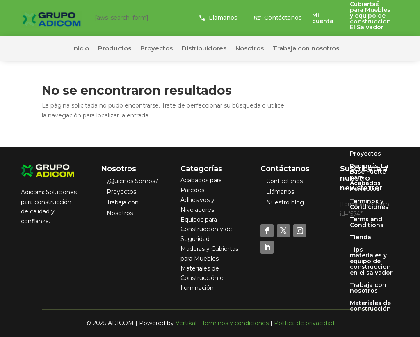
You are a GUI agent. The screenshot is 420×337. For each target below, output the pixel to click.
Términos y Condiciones (369, 204)
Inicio (80, 49)
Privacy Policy (371, 141)
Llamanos (223, 17)
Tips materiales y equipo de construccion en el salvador (371, 261)
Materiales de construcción (370, 306)
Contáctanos (283, 17)
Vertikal (186, 323)
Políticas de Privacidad (368, 126)
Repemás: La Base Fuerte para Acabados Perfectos (369, 178)
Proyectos (365, 154)
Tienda (360, 237)
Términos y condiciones (235, 323)
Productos (114, 49)
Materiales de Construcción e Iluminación (202, 278)
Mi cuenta (322, 18)
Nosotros (364, 81)
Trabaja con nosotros (368, 288)
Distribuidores (204, 49)
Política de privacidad (304, 323)
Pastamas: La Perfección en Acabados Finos (371, 103)
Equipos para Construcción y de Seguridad (206, 229)
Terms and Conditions (366, 222)
